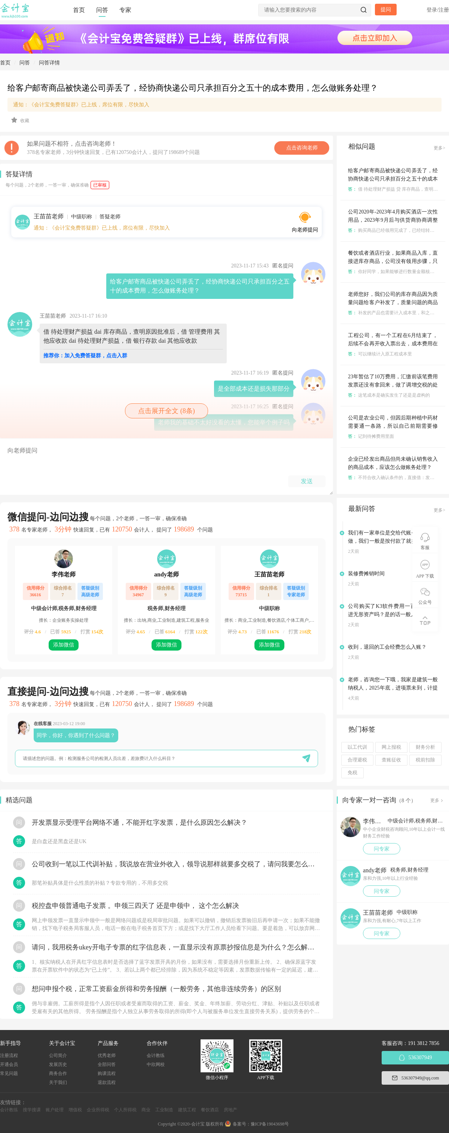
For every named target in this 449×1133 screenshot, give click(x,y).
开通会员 (9, 1064)
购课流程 (107, 1073)
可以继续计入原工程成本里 (380, 354)
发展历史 (58, 1064)
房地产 (230, 1109)
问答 (102, 10)
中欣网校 (156, 1064)
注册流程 (9, 1055)
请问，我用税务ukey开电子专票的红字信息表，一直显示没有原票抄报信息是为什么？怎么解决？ (176, 947)
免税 (352, 772)
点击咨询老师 (302, 148)
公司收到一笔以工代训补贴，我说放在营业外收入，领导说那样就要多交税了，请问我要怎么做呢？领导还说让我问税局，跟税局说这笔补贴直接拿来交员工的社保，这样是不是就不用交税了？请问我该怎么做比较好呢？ (176, 864)
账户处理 (55, 1109)
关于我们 (58, 1082)
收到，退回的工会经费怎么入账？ (387, 647)
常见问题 (9, 1073)
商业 (145, 1109)
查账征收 (391, 760)
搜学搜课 (32, 1109)
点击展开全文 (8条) (166, 411)
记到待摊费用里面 (371, 436)
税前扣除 (425, 760)
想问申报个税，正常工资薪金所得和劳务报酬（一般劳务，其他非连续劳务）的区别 (156, 989)
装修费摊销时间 (366, 573)
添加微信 (63, 645)
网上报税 (391, 747)
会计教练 (156, 1055)
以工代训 (357, 747)
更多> (439, 148)
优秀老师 (107, 1055)
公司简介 (58, 1055)
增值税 (75, 1109)
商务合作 (58, 1073)
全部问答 (107, 1064)
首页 (79, 10)
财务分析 (425, 747)
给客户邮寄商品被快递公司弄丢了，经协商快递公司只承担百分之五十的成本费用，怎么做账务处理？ (393, 179)
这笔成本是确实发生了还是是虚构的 (389, 395)
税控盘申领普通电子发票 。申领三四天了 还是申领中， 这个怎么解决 (135, 905)
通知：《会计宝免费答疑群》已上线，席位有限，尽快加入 (81, 104)
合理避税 (357, 760)
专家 (125, 10)
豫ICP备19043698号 (270, 1124)
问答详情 (49, 63)
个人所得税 (125, 1109)
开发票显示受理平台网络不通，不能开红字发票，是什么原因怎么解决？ (139, 822)
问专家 (382, 849)
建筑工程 (187, 1109)
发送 (307, 481)
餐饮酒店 (210, 1109)
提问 (386, 9)
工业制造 (164, 1109)
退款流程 (107, 1082)
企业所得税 (98, 1109)
